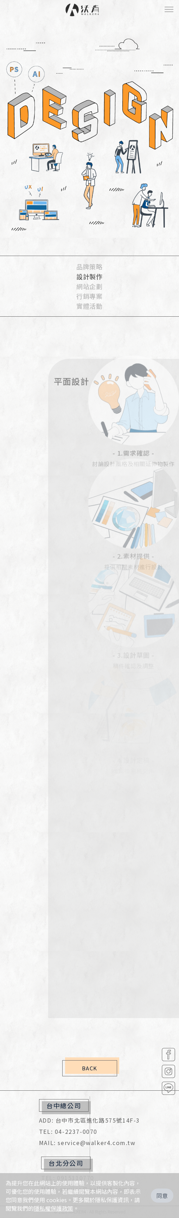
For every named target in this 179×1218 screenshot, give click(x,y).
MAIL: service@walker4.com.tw (87, 1142)
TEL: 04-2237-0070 (68, 1131)
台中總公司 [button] (63, 1105)
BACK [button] (89, 1068)
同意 (162, 1195)
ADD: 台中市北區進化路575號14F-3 (89, 1120)
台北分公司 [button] (66, 1162)
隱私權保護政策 (53, 1208)
